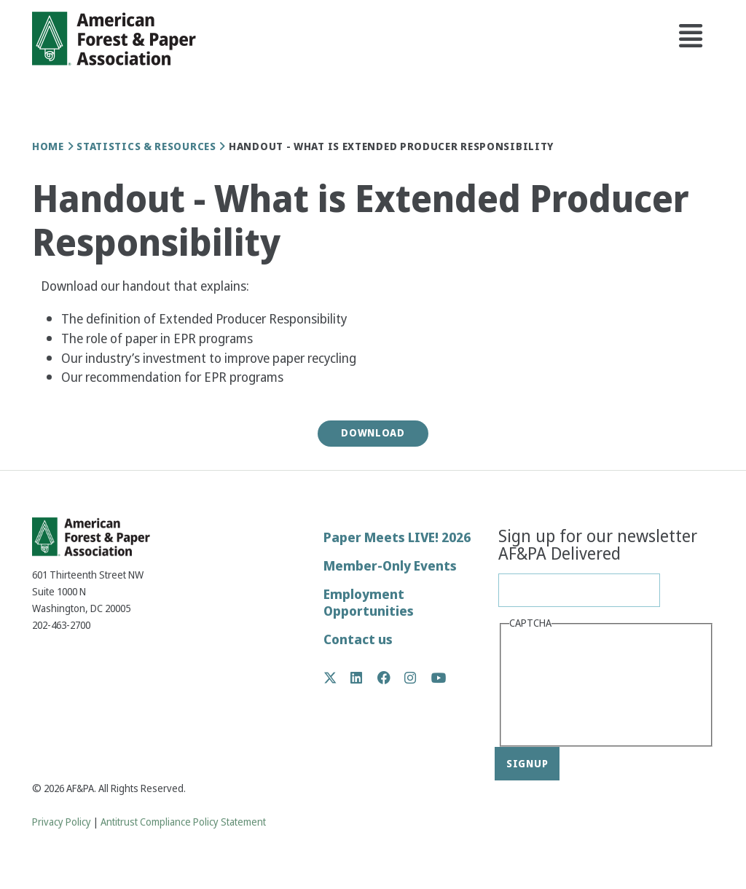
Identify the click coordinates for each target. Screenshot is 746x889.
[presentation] (569, 686)
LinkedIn (364, 677)
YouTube (439, 678)
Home (48, 146)
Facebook (391, 677)
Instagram (418, 677)
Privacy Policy (61, 822)
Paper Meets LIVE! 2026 (397, 537)
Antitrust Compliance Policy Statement (183, 822)
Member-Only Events (390, 565)
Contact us (358, 639)
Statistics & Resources (146, 146)
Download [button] (373, 433)
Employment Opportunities (368, 602)
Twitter (338, 677)
